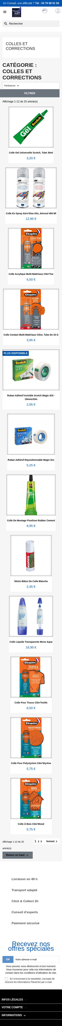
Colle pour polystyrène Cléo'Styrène (31, 763)
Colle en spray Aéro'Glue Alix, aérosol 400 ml (31, 213)
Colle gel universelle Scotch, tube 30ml (31, 152)
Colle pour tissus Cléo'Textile (31, 702)
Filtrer (29, 93)
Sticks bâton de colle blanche (31, 581)
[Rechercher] (31, 23)
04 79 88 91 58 (50, 3)
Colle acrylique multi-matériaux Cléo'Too (31, 274)
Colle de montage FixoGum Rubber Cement (31, 520)
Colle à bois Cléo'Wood (31, 824)
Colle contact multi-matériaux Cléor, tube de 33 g (31, 334)
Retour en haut (17, 855)
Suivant (52, 841)
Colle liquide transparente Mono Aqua (31, 642)
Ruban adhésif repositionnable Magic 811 (31, 460)
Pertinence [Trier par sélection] (12, 86)
